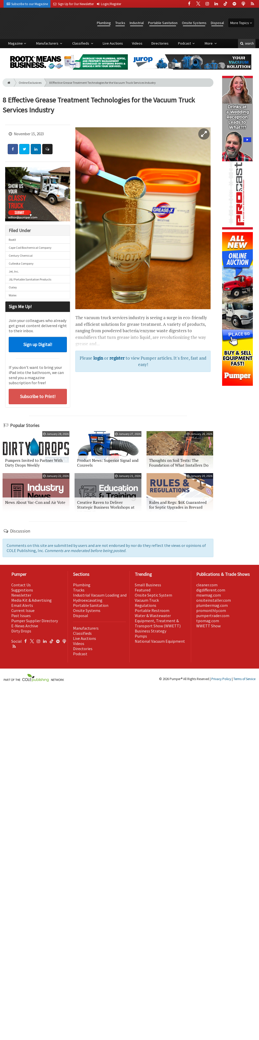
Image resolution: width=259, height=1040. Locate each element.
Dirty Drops (21, 630)
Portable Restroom (152, 610)
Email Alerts (22, 605)
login (98, 358)
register (117, 358)
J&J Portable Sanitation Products (30, 279)
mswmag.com (208, 595)
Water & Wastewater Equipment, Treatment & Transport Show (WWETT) (158, 620)
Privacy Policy (221, 679)
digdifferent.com (210, 589)
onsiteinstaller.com (213, 600)
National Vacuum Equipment (160, 641)
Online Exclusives (30, 83)
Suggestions (22, 589)
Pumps (141, 636)
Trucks (120, 22)
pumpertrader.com (212, 615)
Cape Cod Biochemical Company (30, 247)
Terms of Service (244, 679)
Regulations (145, 605)
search (247, 43)
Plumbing (104, 22)
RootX (12, 240)
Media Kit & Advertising (31, 600)
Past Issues (21, 615)
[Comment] (47, 149)
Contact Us (21, 584)
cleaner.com (206, 584)
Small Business (148, 584)
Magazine (15, 43)
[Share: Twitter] (24, 149)
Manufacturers (47, 43)
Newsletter (21, 595)
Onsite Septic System (153, 595)
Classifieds (81, 43)
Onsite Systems (194, 22)
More (209, 43)
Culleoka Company (21, 263)
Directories (160, 43)
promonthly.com (211, 610)
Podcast (185, 43)
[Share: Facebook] (13, 149)
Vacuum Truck (147, 600)
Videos (137, 43)
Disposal (217, 22)
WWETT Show (208, 625)
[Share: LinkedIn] (36, 149)
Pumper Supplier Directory (34, 620)
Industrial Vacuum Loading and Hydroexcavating (100, 597)
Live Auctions (113, 43)
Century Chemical (21, 255)
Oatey (13, 287)
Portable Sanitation (163, 22)
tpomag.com (207, 620)
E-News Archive (24, 625)
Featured (142, 589)
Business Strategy (150, 630)
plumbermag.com (212, 605)
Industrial (137, 22)
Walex (12, 295)
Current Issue (23, 610)
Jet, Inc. (14, 271)
